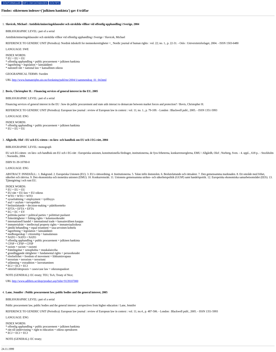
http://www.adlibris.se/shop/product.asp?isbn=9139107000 (45, 280)
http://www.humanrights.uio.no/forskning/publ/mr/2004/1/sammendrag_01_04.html (59, 79)
